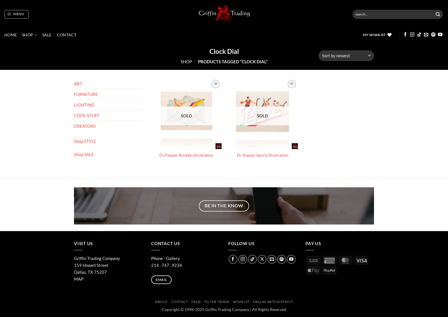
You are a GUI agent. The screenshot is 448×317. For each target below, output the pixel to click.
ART (78, 83)
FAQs (196, 302)
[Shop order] (346, 55)
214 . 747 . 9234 (166, 265)
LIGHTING (84, 104)
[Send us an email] (426, 34)
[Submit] (438, 14)
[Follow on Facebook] (405, 34)
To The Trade (216, 302)
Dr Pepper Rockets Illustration (186, 155)
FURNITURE (86, 94)
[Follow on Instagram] (412, 34)
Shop (29, 35)
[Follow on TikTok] (419, 34)
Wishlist (241, 302)
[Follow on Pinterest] (433, 34)
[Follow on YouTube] (440, 34)
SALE (47, 35)
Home (10, 35)
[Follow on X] (262, 259)
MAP (78, 278)
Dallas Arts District (273, 302)
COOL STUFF (86, 115)
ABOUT (161, 302)
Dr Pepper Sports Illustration (262, 155)
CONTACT (67, 35)
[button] (16, 14)
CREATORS (85, 126)
